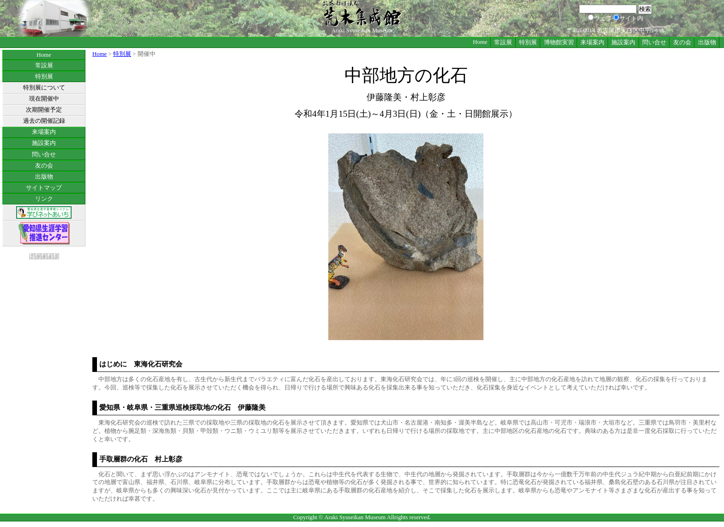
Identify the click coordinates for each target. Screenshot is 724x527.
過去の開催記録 (44, 121)
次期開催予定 (44, 110)
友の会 (682, 42)
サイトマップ (44, 188)
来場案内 (592, 42)
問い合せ (654, 42)
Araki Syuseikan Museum (355, 517)
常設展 (503, 42)
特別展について (44, 87)
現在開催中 (44, 99)
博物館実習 (559, 42)
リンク (44, 199)
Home (480, 42)
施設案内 (623, 42)
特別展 (528, 42)
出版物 (707, 42)
